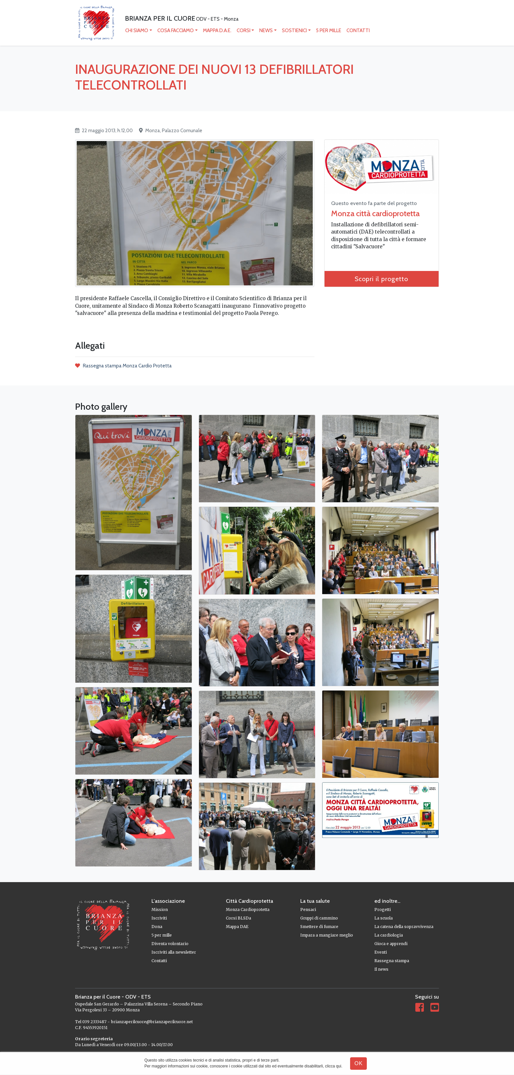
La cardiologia (388, 935)
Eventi (380, 952)
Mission (159, 909)
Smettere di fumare (319, 926)
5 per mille (329, 31)
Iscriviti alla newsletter (173, 952)
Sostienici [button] (294, 31)
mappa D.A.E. (217, 31)
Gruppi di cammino (319, 918)
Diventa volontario (169, 943)
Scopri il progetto (381, 279)
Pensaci (308, 909)
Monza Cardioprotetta (247, 909)
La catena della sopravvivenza (403, 926)
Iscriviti (159, 918)
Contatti (358, 31)
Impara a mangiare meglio (326, 935)
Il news (381, 969)
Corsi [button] (244, 31)
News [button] (266, 31)
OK (358, 1063)
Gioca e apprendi (390, 943)
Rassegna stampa (391, 961)
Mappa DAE (237, 926)
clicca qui (333, 1066)
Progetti (382, 909)
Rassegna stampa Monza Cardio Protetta (123, 366)
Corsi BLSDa (238, 918)
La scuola (383, 918)
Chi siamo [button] (137, 31)
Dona (156, 926)
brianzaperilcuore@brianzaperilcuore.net (152, 1022)
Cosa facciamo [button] (176, 31)
